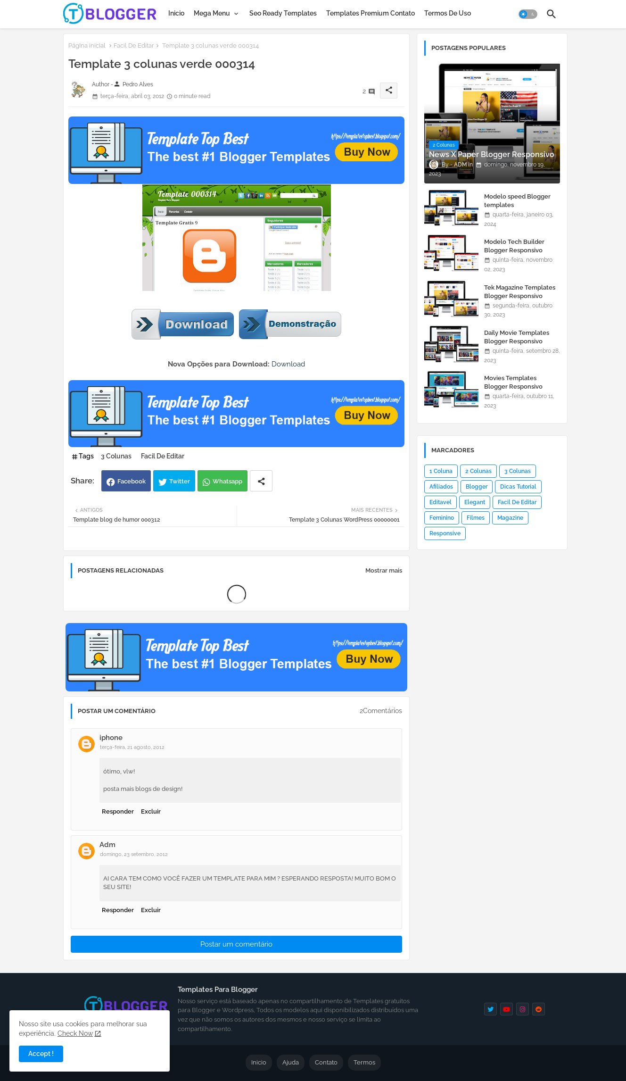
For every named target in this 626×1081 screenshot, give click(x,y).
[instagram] (522, 1009)
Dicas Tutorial (518, 486)
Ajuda (290, 1062)
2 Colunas (478, 471)
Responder (118, 811)
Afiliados (441, 486)
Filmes (476, 518)
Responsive (445, 533)
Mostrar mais (383, 570)
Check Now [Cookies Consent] (75, 1033)
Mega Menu (212, 13)
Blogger (476, 486)
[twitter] (490, 1009)
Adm (107, 844)
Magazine (510, 518)
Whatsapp (227, 481)
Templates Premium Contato (370, 13)
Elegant (474, 502)
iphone (111, 737)
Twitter (179, 481)
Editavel (440, 502)
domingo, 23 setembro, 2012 (134, 854)
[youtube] (506, 1009)
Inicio (176, 13)
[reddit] (538, 1009)
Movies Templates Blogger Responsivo (513, 382)
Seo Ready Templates (283, 13)
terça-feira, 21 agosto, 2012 (132, 747)
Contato (326, 1062)
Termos (364, 1062)
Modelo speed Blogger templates (517, 200)
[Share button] (261, 480)
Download (288, 364)
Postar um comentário (236, 944)
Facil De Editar (134, 45)
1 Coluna (441, 471)
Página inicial (87, 45)
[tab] (176, 13)
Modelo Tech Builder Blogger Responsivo (514, 246)
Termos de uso (447, 13)
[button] (528, 14)
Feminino (441, 518)
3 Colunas (116, 456)
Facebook (131, 481)
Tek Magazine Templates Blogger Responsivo (519, 291)
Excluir (151, 811)
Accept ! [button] (41, 1053)
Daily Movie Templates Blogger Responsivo (516, 337)
